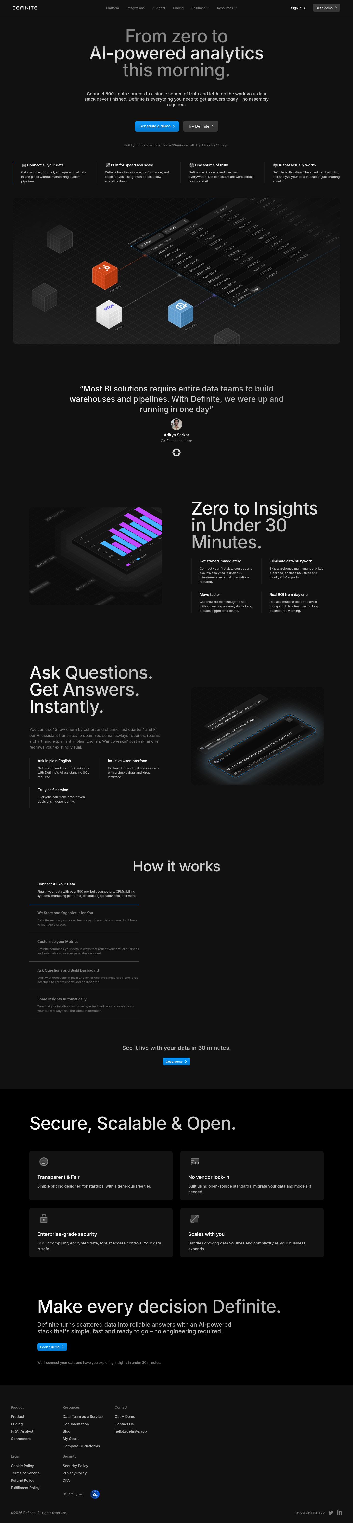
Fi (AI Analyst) (23, 1431)
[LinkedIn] (339, 1512)
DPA (66, 1480)
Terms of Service (25, 1473)
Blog (66, 1431)
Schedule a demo (158, 126)
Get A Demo (125, 1416)
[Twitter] (330, 1512)
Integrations (136, 8)
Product (17, 1416)
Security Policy (75, 1466)
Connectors (21, 1439)
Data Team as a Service (83, 1416)
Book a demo (53, 1347)
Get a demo (328, 8)
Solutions (200, 8)
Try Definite (203, 126)
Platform (112, 8)
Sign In (299, 8)
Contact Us (124, 1424)
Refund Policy (22, 1480)
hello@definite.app (131, 1431)
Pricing (178, 8)
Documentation (76, 1424)
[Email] (310, 1512)
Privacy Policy (75, 1473)
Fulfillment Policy (25, 1488)
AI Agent (158, 8)
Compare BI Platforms (81, 1446)
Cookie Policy (22, 1466)
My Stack (71, 1439)
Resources (227, 8)
